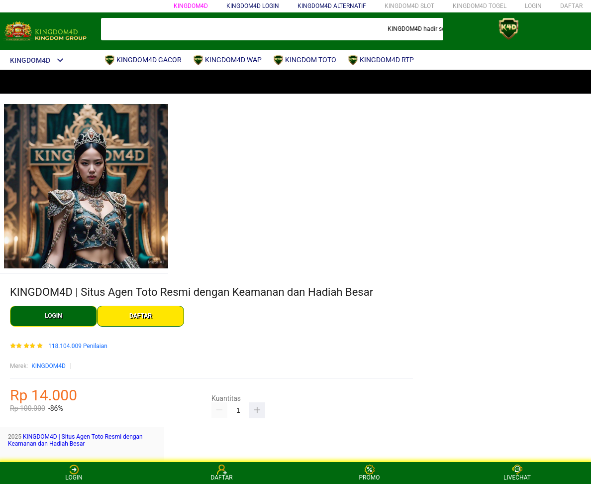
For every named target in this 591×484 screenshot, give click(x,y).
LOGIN (533, 5)
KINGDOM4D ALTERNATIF (331, 5)
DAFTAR (571, 5)
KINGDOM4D (191, 5)
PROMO (369, 473)
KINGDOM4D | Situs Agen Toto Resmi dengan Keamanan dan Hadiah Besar (75, 440)
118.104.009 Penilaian (77, 346)
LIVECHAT (517, 473)
